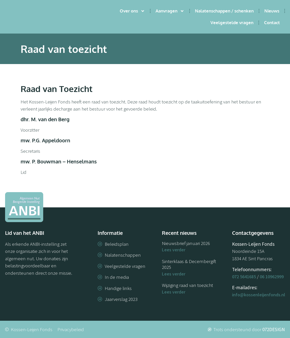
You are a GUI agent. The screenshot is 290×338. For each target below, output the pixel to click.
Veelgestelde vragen (231, 22)
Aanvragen (170, 11)
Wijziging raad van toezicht (187, 285)
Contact (272, 22)
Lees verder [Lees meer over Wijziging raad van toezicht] (173, 292)
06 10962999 (272, 277)
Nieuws (271, 10)
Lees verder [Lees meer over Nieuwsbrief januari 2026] (173, 250)
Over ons (132, 11)
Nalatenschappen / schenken (224, 10)
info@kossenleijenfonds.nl (258, 295)
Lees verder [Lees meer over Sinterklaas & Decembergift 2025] (173, 274)
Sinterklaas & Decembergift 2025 (189, 264)
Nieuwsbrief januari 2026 (186, 243)
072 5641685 (244, 277)
